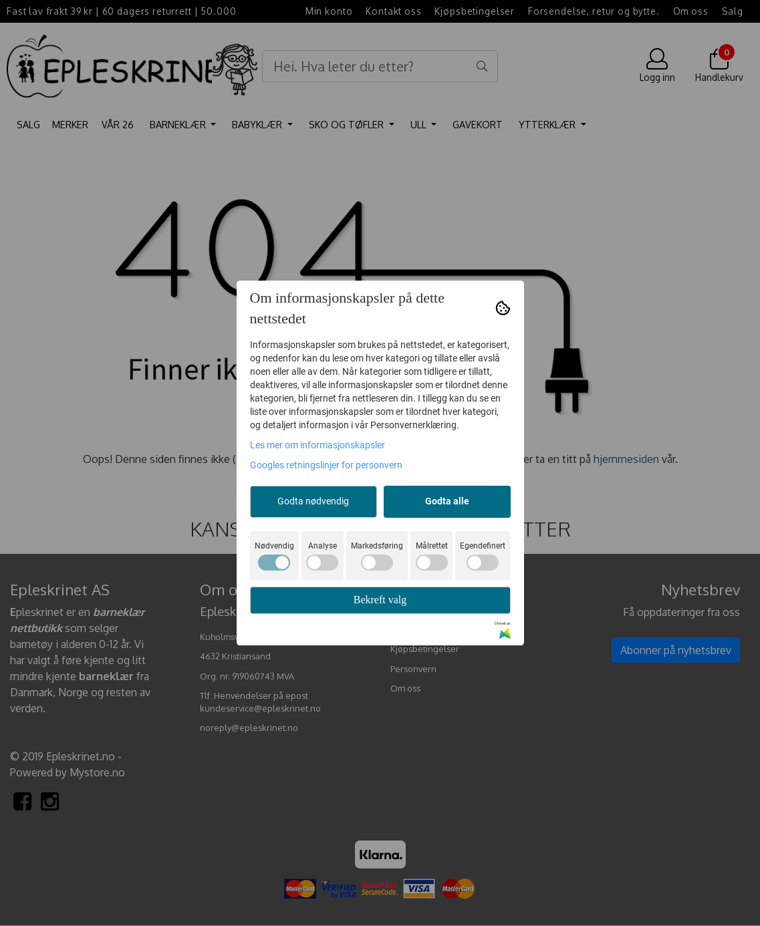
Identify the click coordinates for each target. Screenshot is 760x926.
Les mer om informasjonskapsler (317, 445)
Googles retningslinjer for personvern (326, 465)
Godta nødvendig (313, 501)
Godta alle (447, 501)
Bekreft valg (380, 599)
